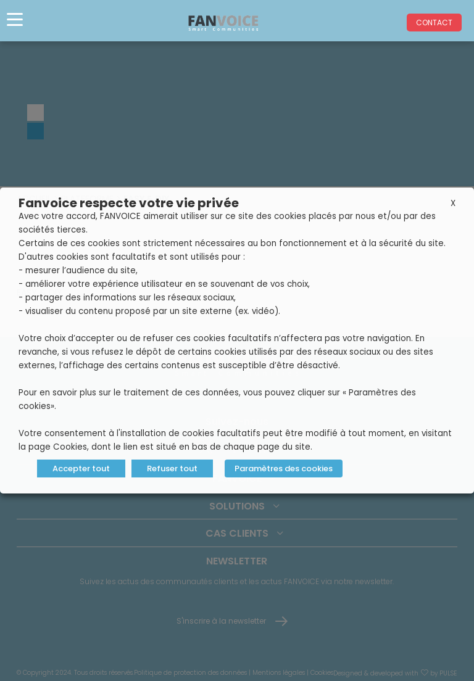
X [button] (453, 203)
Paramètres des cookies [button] (284, 468)
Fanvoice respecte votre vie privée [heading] (129, 203)
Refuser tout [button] (172, 468)
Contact (434, 22)
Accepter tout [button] (81, 468)
